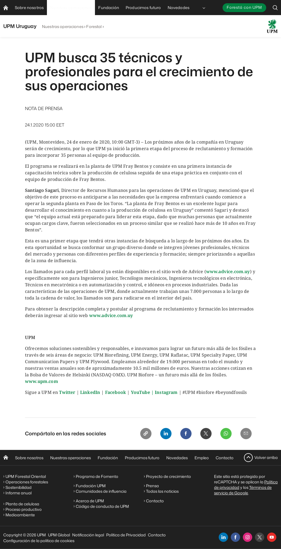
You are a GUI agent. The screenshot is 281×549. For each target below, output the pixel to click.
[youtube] (271, 537)
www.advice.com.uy (228, 271)
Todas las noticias (162, 491)
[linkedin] (223, 537)
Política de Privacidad (126, 535)
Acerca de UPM (90, 501)
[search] (275, 7)
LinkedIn (90, 392)
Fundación (108, 458)
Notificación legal (88, 535)
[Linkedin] (162, 434)
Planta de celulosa (22, 504)
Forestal (94, 26)
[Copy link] (141, 434)
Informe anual (18, 493)
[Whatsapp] (225, 434)
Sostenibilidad (18, 487)
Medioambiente (20, 515)
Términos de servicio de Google (243, 490)
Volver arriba (266, 457)
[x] (259, 537)
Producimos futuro (142, 458)
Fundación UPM (91, 486)
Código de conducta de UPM (102, 506)
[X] (204, 434)
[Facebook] (183, 434)
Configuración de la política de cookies (38, 541)
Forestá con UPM (244, 7)
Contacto (225, 458)
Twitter (67, 392)
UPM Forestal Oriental (25, 476)
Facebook (115, 392)
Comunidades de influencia (101, 491)
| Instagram (164, 392)
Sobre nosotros (29, 458)
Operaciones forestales (26, 482)
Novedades (177, 458)
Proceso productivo (23, 509)
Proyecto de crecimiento (168, 476)
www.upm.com (41, 381)
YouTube (140, 392)
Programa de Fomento (97, 476)
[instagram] (247, 537)
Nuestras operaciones (62, 26)
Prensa (152, 486)
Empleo (202, 458)
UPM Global (59, 535)
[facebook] (235, 537)
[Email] (246, 434)
